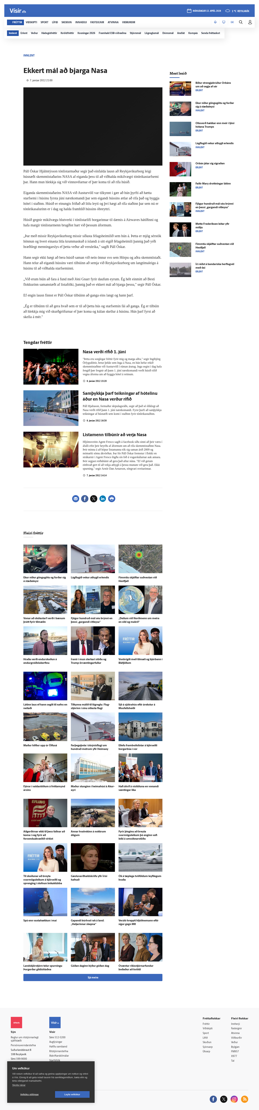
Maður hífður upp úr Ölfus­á (40, 745)
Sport (206, 1033)
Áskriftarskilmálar (59, 1056)
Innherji (235, 1024)
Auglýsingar (55, 1042)
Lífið (205, 1038)
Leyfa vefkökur (72, 1094)
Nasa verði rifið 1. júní (104, 352)
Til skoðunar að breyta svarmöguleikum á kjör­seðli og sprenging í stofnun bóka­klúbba (42, 880)
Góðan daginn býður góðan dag (90, 966)
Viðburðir (236, 1038)
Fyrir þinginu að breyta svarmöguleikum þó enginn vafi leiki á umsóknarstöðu (138, 835)
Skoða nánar (19, 1085)
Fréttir (206, 1024)
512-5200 (60, 1037)
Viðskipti (208, 1028)
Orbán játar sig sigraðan (210, 163)
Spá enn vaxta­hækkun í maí (40, 920)
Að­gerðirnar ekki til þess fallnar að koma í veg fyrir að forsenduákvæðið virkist (44, 835)
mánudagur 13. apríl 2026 (207, 11)
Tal (232, 1061)
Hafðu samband (58, 1046)
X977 (234, 1056)
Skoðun (207, 1042)
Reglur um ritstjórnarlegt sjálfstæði (24, 1039)
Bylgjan (235, 1047)
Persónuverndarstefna (23, 1045)
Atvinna (235, 1033)
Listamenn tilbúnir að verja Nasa (115, 435)
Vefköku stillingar (29, 1094)
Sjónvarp (208, 1047)
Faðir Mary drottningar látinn (213, 183)
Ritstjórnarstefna (58, 1051)
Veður (234, 1042)
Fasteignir (236, 1028)
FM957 (235, 1051)
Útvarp (206, 1051)
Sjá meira (93, 977)
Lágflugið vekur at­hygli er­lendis (90, 577)
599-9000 (21, 1059)
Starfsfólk (54, 1060)
